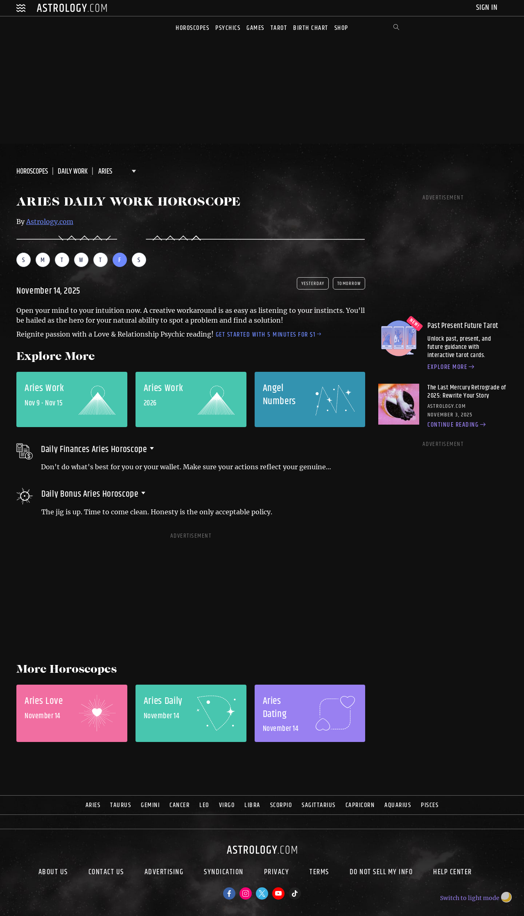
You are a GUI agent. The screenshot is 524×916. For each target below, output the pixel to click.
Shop (341, 28)
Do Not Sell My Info (381, 873)
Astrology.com (49, 221)
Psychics (227, 28)
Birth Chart (310, 28)
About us (53, 873)
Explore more (452, 367)
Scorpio (281, 805)
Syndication (224, 873)
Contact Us (106, 873)
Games (255, 28)
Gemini (150, 805)
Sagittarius (319, 805)
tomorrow (349, 283)
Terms (319, 873)
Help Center (452, 873)
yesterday (312, 283)
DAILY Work (73, 171)
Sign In (487, 8)
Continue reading (457, 425)
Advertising (164, 873)
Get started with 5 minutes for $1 (268, 335)
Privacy (276, 873)
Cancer (179, 805)
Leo (204, 805)
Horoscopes (192, 28)
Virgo (227, 805)
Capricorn (360, 805)
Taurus (120, 805)
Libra (252, 805)
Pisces (429, 805)
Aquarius (397, 805)
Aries (93, 805)
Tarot (279, 28)
